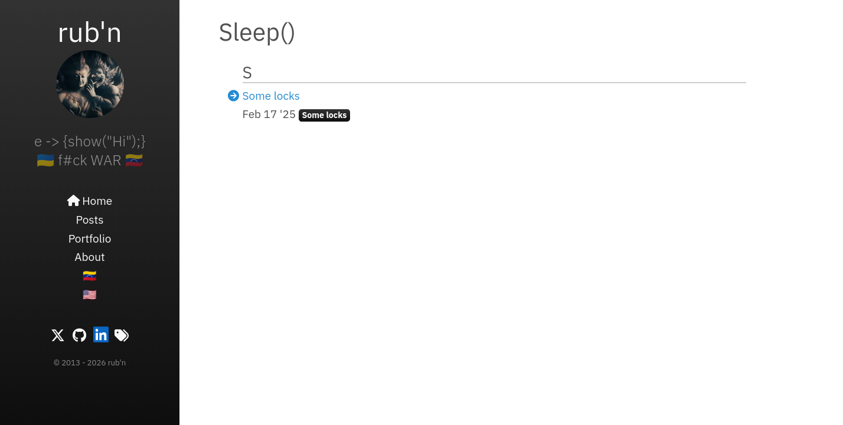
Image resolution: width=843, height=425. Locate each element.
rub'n (89, 31)
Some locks (271, 96)
